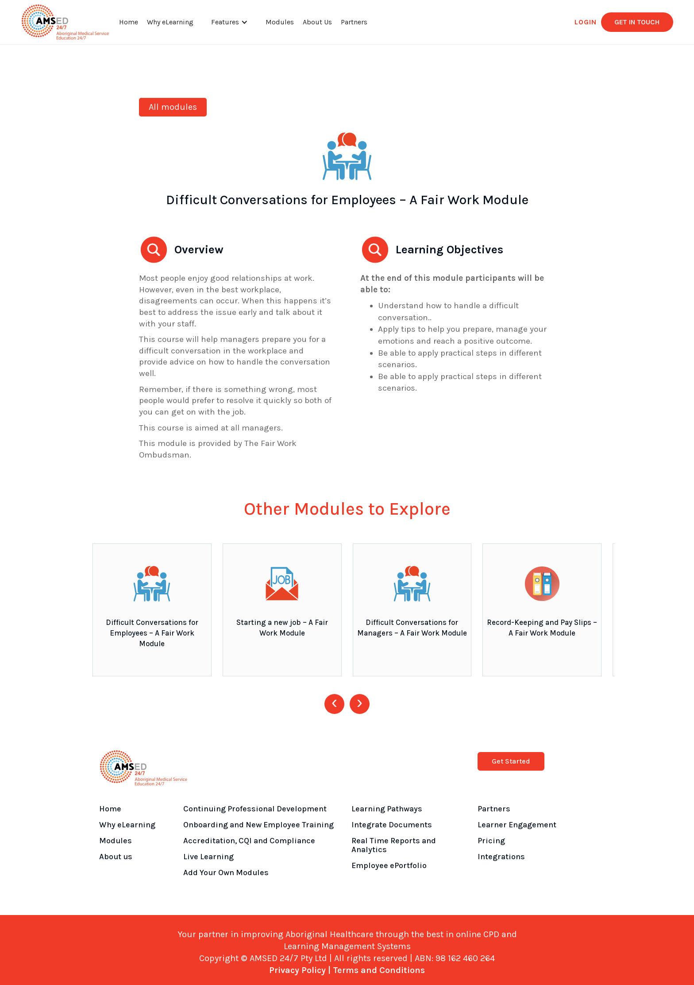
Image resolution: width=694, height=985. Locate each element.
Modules (280, 22)
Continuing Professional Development (255, 808)
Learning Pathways (386, 808)
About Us (317, 22)
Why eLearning (170, 22)
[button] (229, 22)
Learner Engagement (517, 824)
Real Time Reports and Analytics (393, 845)
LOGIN (585, 22)
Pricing (491, 840)
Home (128, 22)
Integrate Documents (391, 824)
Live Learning (208, 856)
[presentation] (334, 704)
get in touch (637, 22)
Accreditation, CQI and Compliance (249, 840)
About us (115, 856)
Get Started (511, 761)
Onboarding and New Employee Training (258, 824)
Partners (354, 22)
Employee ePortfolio (389, 865)
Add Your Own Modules (226, 872)
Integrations (501, 856)
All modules (173, 107)
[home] (65, 22)
